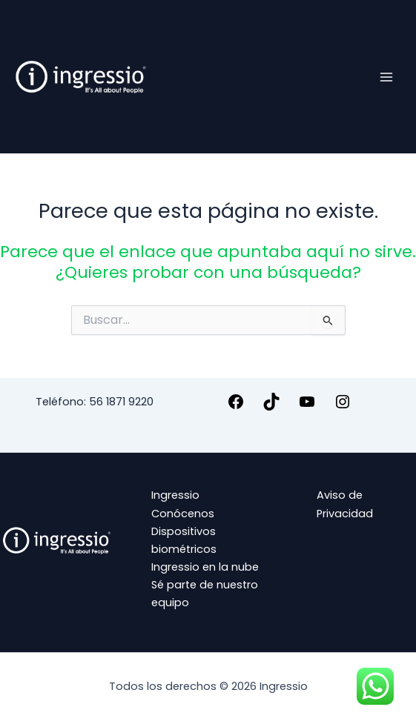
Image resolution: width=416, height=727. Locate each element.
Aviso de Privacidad (345, 504)
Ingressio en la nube (205, 567)
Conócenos (182, 513)
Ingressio (175, 495)
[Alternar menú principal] (386, 76)
